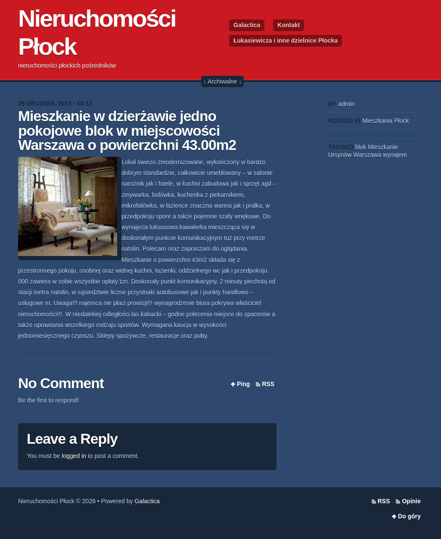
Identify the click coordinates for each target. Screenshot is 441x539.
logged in (74, 455)
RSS (268, 383)
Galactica (246, 25)
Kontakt (288, 25)
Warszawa (367, 154)
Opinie (411, 501)
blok (360, 146)
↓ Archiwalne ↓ (222, 81)
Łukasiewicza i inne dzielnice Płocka (285, 40)
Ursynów (339, 154)
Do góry (409, 516)
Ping (243, 383)
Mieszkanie (383, 146)
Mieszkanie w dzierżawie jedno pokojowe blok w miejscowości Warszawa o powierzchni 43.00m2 (127, 130)
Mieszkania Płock (385, 120)
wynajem (395, 154)
